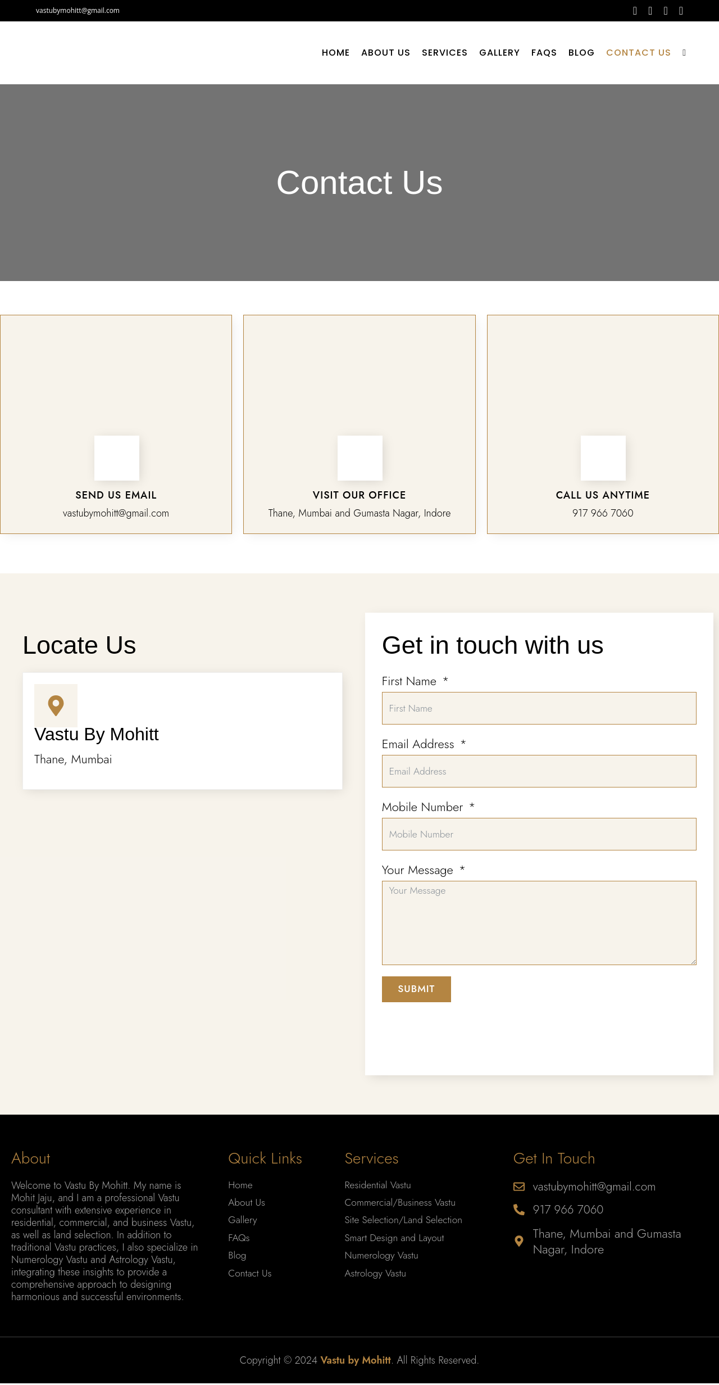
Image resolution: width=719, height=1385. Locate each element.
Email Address (418, 748)
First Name (409, 681)
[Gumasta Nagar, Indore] (182, 929)
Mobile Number (422, 815)
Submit (418, 1002)
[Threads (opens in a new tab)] (650, 10)
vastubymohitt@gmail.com (78, 10)
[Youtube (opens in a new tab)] (678, 10)
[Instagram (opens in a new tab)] (665, 10)
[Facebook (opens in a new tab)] (635, 10)
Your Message (417, 882)
